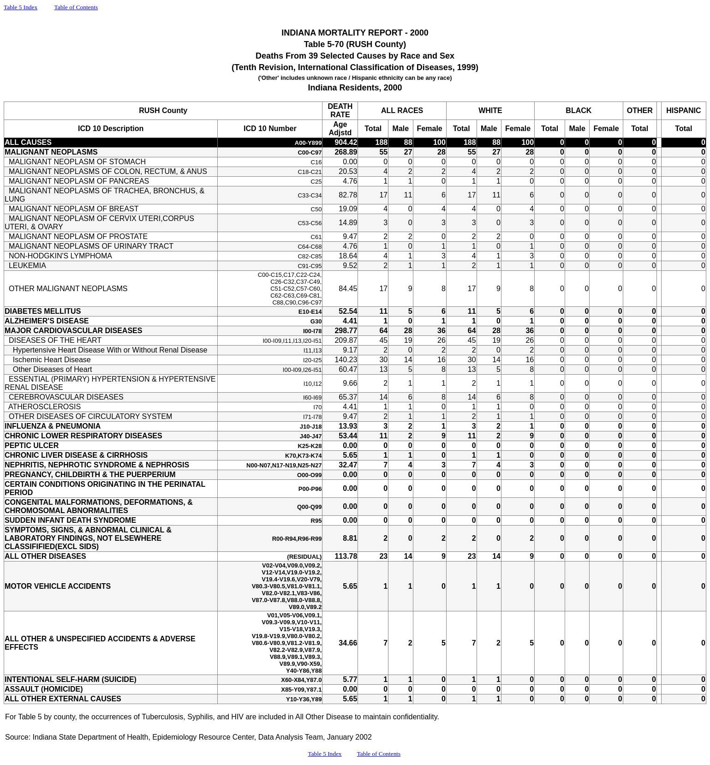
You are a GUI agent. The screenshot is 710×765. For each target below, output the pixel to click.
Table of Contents (76, 7)
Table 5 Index (20, 7)
